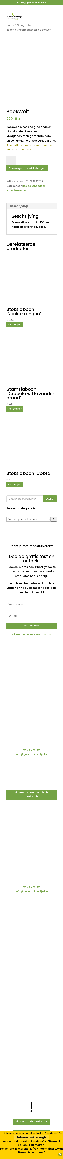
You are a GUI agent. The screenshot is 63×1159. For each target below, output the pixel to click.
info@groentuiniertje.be (31, 754)
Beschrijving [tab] (19, 206)
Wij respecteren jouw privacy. (31, 634)
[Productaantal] (11, 160)
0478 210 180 (31, 750)
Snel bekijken (14, 324)
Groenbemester (27, 29)
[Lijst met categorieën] (28, 519)
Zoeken (50, 498)
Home (10, 25)
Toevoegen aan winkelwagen (27, 168)
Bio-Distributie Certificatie (31, 1121)
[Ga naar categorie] (54, 519)
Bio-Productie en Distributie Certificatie (31, 794)
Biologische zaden (34, 186)
